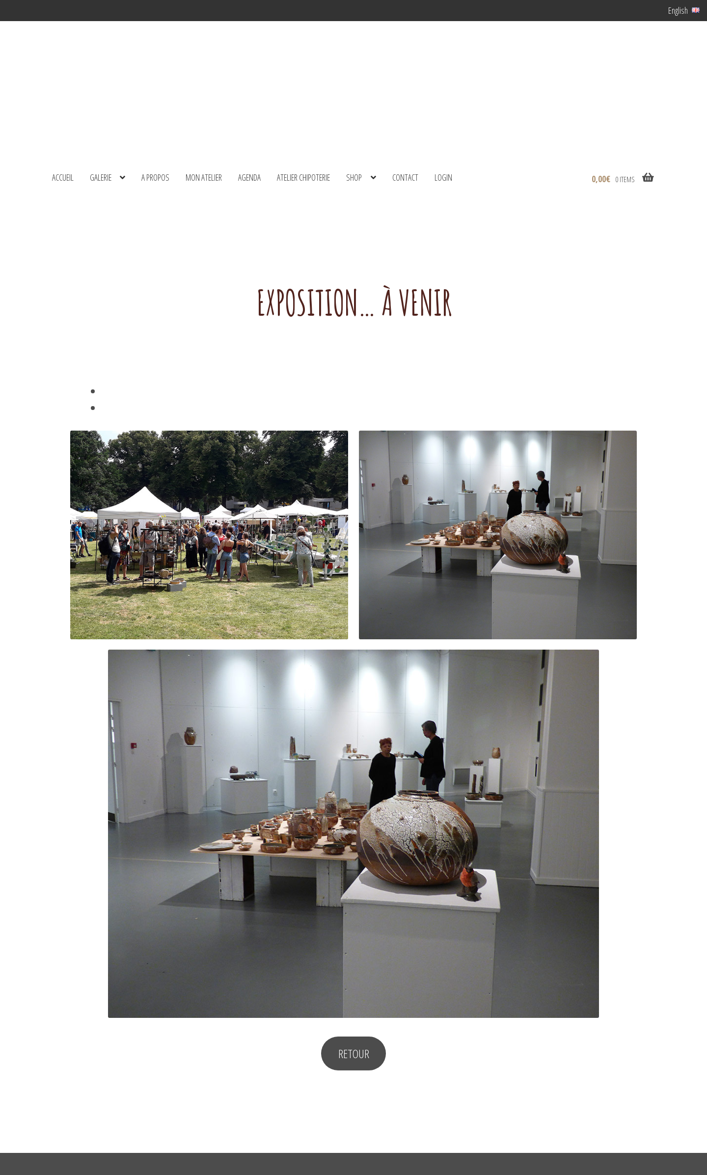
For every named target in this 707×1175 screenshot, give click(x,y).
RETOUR (353, 1053)
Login (443, 177)
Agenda (249, 177)
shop (354, 177)
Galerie (100, 177)
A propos (155, 177)
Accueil (63, 177)
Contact (405, 177)
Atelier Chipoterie (303, 177)
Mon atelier (204, 177)
